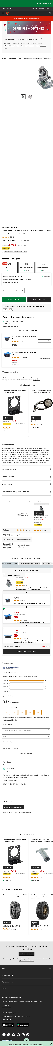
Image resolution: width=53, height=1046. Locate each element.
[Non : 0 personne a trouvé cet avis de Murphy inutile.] (16, 784)
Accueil (4, 58)
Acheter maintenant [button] (39, 299)
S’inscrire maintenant (26, 961)
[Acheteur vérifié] (9, 768)
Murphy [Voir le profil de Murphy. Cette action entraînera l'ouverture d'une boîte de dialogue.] (5, 765)
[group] (9, 423)
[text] (15, 428)
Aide (26, 968)
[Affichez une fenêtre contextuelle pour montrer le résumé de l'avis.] (26, 357)
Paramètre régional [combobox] (26, 742)
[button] (20, 276)
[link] (9, 237)
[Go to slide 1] (23, 96)
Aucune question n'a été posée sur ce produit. (18, 812)
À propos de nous (26, 982)
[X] (8, 1034)
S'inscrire (6, 1006)
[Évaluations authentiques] (11, 667)
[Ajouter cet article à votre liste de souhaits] (22, 290)
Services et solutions (26, 975)
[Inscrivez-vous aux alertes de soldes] (14, 251)
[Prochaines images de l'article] (49, 80)
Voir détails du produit (9, 240)
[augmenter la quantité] (3, 290)
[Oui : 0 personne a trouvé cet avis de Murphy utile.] (10, 784)
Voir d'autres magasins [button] (10, 282)
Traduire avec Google (10, 780)
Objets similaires (24, 240)
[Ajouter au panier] (44, 340)
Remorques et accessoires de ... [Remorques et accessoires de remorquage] (30, 58)
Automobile (13, 58)
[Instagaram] (13, 1034)
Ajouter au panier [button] (14, 299)
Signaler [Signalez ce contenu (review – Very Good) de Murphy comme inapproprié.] (23, 784)
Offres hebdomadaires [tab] (9, 563)
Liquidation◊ (5, 248)
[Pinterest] (23, 1034)
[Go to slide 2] (29, 96)
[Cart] (50, 13)
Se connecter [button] (26, 954)
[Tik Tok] (27, 1034)
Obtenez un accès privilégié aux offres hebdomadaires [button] (25, 1044)
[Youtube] (18, 1034)
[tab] (9, 267)
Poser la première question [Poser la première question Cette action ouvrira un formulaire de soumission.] (13, 807)
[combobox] (28, 748)
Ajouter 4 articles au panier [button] (26, 651)
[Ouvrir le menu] (3, 13)
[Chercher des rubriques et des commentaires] (26, 730)
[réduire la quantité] (16, 290)
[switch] (20, 514)
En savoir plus (6, 1019)
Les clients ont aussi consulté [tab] (30, 563)
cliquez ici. (36, 380)
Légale (26, 989)
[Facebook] (4, 1034)
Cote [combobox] (26, 736)
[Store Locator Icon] (4, 9)
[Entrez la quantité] (10, 290)
